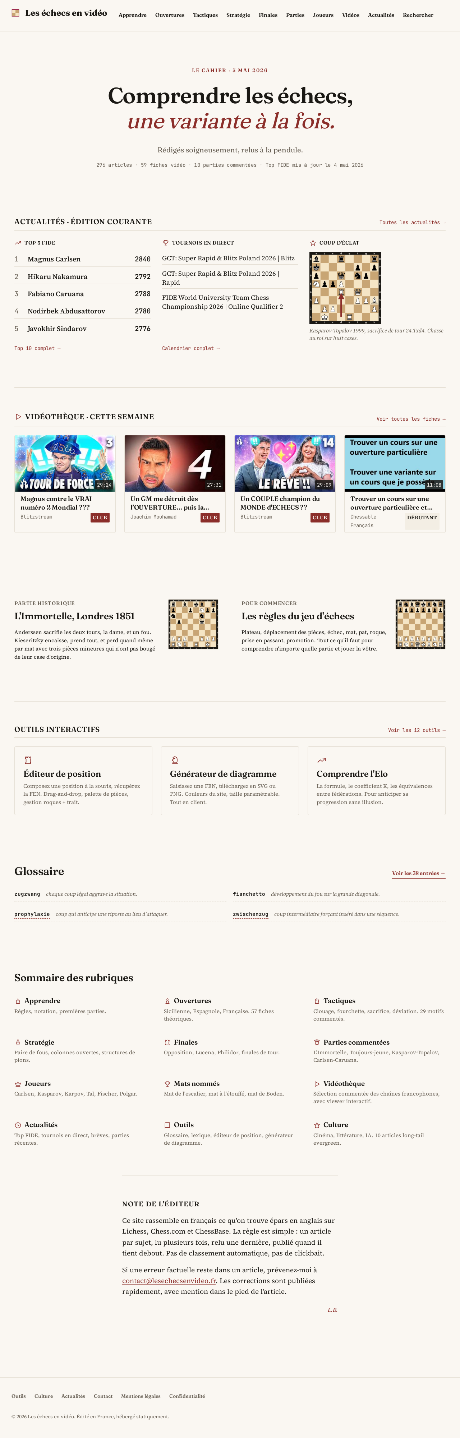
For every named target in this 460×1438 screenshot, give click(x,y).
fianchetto (249, 893)
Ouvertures (169, 14)
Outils (184, 1124)
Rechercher (418, 14)
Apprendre (133, 14)
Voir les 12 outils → (417, 730)
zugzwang (27, 893)
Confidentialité (187, 1396)
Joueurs (323, 14)
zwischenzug (250, 913)
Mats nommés (197, 1083)
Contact (103, 1396)
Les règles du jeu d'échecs (298, 616)
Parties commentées (356, 1042)
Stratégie (238, 14)
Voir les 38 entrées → (419, 873)
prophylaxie (32, 913)
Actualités (381, 14)
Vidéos (350, 14)
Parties (295, 14)
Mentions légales (141, 1396)
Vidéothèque (344, 1083)
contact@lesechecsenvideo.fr (169, 1280)
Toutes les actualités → (413, 222)
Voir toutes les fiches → (411, 419)
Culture (335, 1124)
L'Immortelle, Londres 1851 (74, 616)
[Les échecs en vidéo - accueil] (59, 13)
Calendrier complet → (191, 348)
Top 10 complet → (37, 348)
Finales (268, 14)
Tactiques (205, 14)
